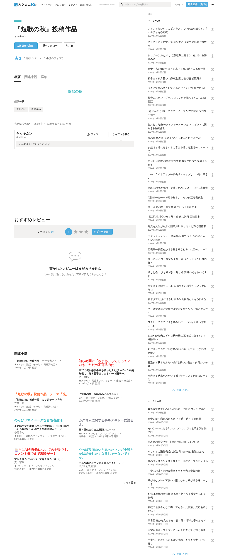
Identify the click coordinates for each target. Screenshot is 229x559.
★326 (82, 433)
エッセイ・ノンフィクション (103, 433)
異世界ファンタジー (102, 380)
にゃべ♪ (110, 429)
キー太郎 (84, 377)
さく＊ (58, 360)
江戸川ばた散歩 (87, 466)
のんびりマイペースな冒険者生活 (38, 420)
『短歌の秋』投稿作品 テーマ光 (33, 360)
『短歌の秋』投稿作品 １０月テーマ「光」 (39, 399)
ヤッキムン (20, 36)
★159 (17, 466)
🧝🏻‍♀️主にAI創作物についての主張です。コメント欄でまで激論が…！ (42, 451)
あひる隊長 (112, 394)
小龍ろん (19, 432)
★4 (80, 398)
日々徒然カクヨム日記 (91, 429)
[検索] (122, 4)
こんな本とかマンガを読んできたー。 (100, 463)
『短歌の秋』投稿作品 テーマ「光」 (41, 394)
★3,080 (18, 436)
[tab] (18, 78)
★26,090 (83, 380)
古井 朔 (19, 403)
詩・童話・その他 (30, 364)
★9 (16, 364)
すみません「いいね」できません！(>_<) (37, 459)
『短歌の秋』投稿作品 (45, 29)
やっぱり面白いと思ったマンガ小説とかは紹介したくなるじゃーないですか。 (106, 453)
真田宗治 (19, 462)
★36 (81, 470)
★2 (16, 406)
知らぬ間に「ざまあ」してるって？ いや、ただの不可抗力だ (106, 363)
